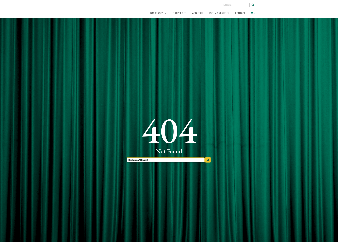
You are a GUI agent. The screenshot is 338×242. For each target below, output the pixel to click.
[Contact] (240, 13)
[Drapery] (179, 13)
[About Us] (197, 13)
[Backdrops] (158, 13)
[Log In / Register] (219, 13)
